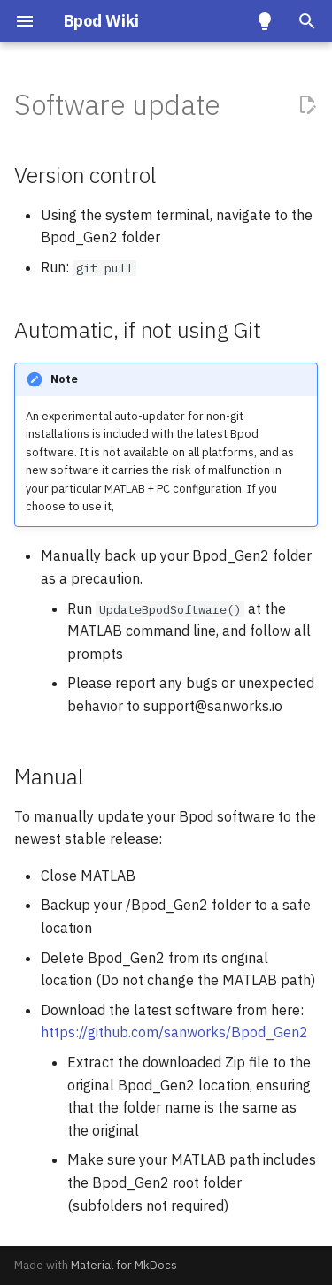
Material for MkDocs (124, 1265)
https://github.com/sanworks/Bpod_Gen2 (174, 1032)
